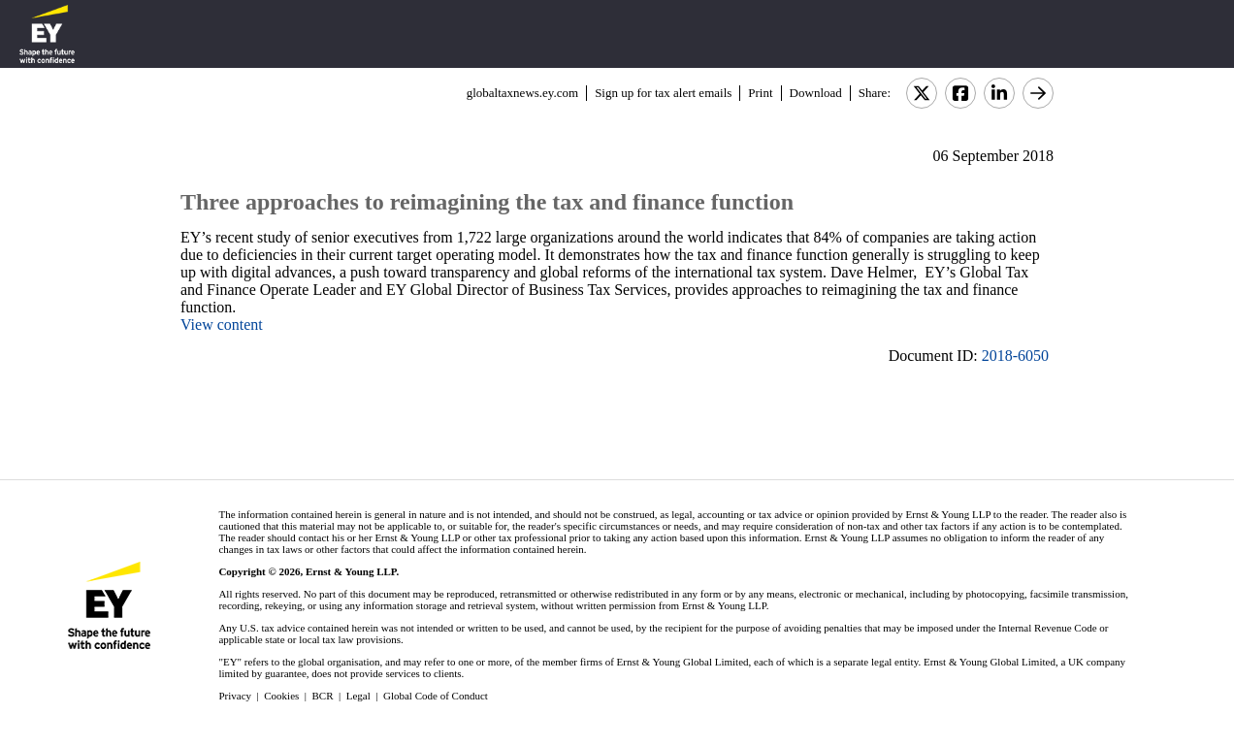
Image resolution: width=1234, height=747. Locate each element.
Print (760, 92)
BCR (323, 695)
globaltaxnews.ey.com (522, 92)
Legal (358, 695)
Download (816, 92)
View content (221, 324)
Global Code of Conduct (435, 695)
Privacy (234, 695)
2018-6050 (1015, 355)
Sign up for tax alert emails (663, 92)
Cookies (281, 695)
